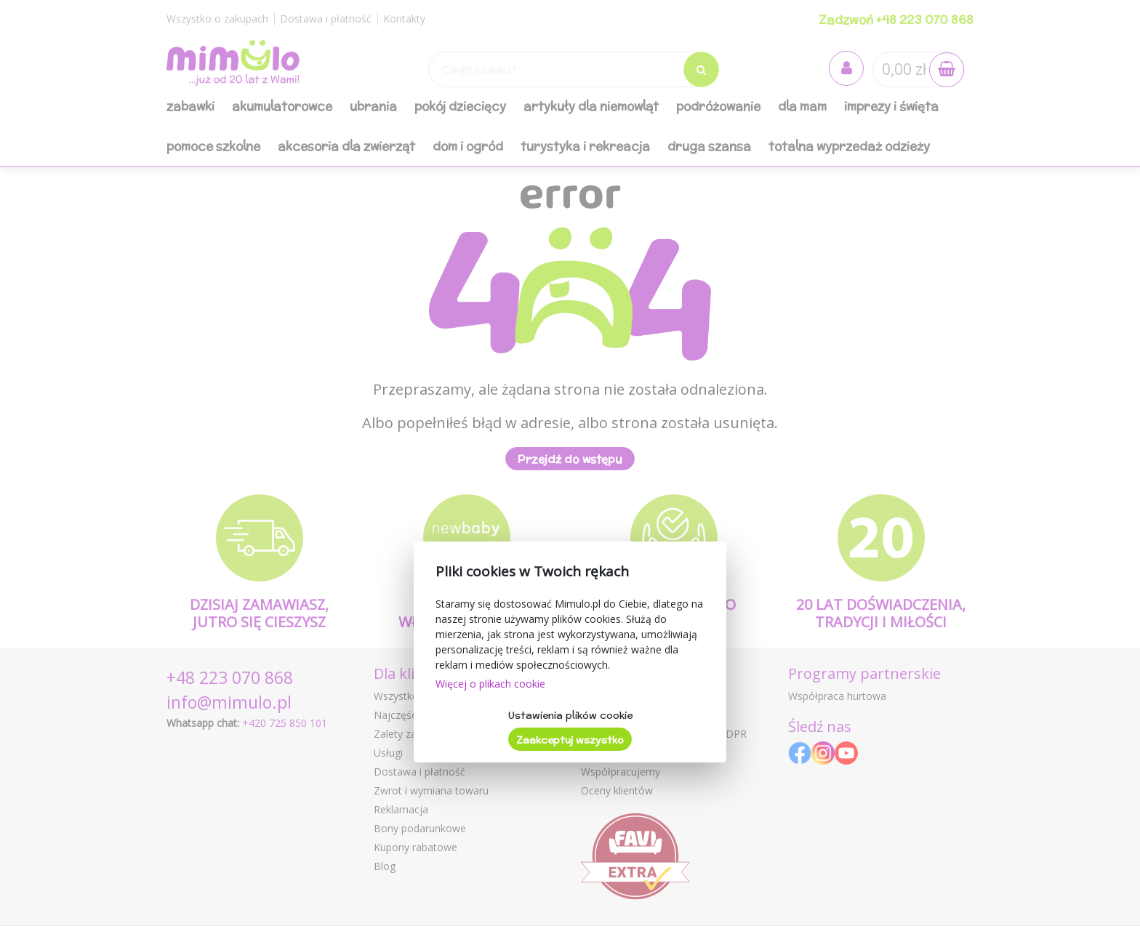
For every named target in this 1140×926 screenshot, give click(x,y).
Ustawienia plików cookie (570, 715)
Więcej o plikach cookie (490, 684)
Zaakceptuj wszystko (570, 740)
